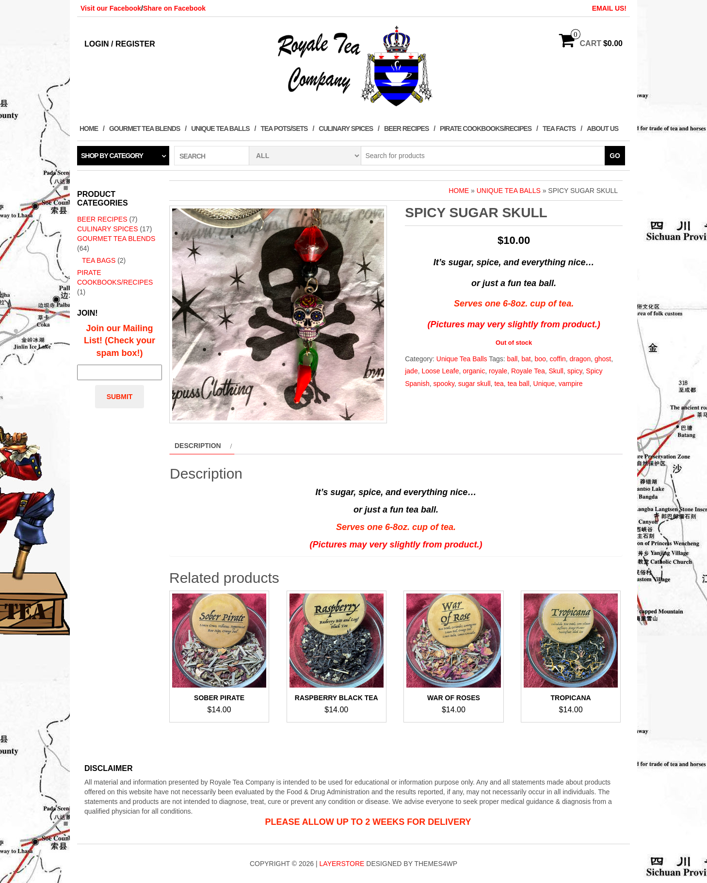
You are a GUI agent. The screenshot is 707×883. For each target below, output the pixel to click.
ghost (603, 359)
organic (474, 371)
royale (498, 371)
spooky (444, 383)
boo (540, 359)
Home (89, 128)
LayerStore (342, 863)
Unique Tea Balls (220, 128)
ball (512, 359)
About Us (602, 128)
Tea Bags (98, 260)
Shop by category (112, 156)
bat (525, 359)
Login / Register (119, 44)
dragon (580, 359)
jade (411, 371)
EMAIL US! (609, 8)
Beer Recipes (406, 128)
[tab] (202, 445)
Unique (544, 383)
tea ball (519, 383)
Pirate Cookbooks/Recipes (485, 128)
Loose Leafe (440, 371)
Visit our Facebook (110, 8)
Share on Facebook (174, 8)
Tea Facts (559, 128)
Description (198, 446)
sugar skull (474, 383)
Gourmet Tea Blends (144, 128)
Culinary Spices (346, 128)
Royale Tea (528, 371)
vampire (571, 383)
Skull (556, 371)
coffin (558, 359)
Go (615, 156)
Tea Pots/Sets (283, 128)
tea (498, 383)
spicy (574, 371)
